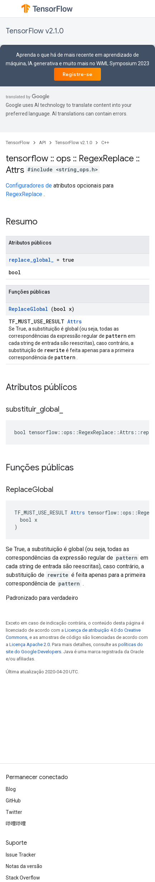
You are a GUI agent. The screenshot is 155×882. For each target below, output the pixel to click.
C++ (105, 142)
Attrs (74, 321)
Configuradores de (29, 185)
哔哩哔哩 (16, 823)
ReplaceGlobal (28, 308)
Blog (11, 789)
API (42, 142)
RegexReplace (24, 194)
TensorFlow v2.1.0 (35, 31)
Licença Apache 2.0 (29, 644)
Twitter (14, 812)
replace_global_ (31, 259)
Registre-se (77, 74)
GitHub (13, 800)
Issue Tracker (21, 855)
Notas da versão (24, 866)
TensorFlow (18, 142)
